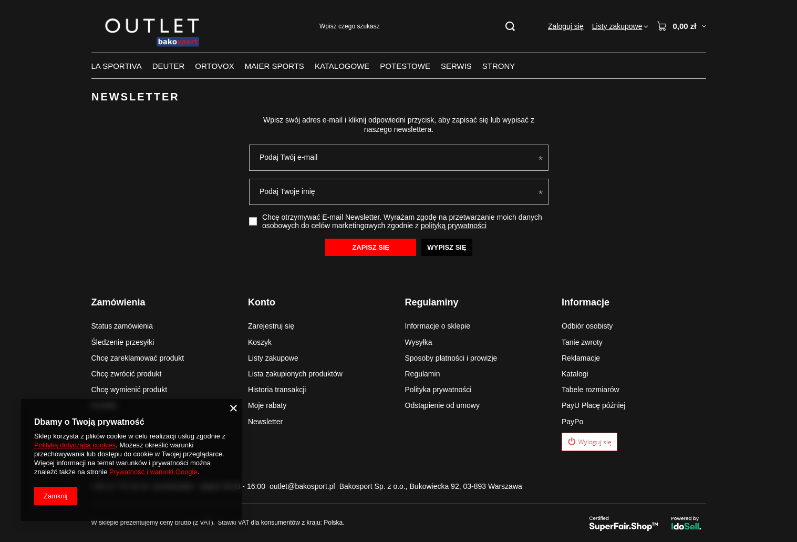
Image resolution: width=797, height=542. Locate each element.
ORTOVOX (214, 66)
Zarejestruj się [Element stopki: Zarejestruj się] (271, 326)
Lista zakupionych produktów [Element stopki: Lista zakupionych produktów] (295, 374)
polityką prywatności (453, 225)
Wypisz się (446, 247)
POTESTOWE (405, 66)
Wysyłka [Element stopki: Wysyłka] (418, 342)
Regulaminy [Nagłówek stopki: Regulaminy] (432, 302)
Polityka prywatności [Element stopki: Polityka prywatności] (438, 389)
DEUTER (168, 66)
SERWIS (456, 66)
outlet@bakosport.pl (302, 486)
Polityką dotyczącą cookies (75, 445)
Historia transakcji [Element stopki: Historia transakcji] (277, 389)
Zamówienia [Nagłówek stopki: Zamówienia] (118, 302)
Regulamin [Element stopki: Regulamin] (422, 374)
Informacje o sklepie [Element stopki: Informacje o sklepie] (438, 326)
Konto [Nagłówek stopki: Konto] (261, 302)
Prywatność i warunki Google (153, 472)
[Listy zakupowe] (620, 26)
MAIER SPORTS (274, 66)
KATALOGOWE (342, 66)
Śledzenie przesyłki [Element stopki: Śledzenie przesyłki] (122, 342)
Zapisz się (370, 247)
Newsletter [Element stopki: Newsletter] (265, 421)
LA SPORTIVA (116, 66)
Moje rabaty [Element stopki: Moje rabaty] (267, 405)
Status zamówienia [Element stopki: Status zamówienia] (122, 326)
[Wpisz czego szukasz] (417, 26)
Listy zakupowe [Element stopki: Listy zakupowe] (273, 358)
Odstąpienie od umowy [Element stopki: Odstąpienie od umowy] (442, 405)
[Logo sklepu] (153, 27)
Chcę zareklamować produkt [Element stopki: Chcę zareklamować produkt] (137, 358)
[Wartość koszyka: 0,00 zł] (681, 26)
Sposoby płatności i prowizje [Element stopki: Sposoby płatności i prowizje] (451, 358)
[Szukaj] (510, 26)
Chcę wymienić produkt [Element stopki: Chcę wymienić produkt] (129, 389)
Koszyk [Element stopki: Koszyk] (260, 342)
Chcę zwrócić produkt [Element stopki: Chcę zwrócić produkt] (126, 374)
